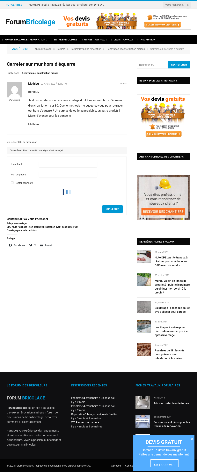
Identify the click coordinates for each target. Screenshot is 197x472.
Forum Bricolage (42, 48)
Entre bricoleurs (64, 39)
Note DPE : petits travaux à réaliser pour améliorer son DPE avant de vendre (68, 4)
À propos (116, 465)
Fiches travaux (93, 39)
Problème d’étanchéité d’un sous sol (92, 397)
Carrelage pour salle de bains (22, 230)
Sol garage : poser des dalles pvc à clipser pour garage (172, 309)
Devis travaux (122, 39)
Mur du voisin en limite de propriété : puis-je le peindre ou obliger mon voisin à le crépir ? (172, 286)
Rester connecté (24, 182)
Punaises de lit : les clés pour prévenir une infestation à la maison (169, 354)
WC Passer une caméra (85, 422)
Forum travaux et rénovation (23, 39)
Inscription (147, 39)
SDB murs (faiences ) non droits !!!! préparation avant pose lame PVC (42, 227)
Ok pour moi (164, 465)
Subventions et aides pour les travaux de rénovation (172, 424)
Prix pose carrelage (16, 223)
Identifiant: (17, 164)
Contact (129, 465)
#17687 (123, 83)
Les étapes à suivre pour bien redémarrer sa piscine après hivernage (171, 331)
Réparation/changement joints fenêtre (94, 414)
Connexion (112, 209)
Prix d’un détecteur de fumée (171, 403)
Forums (61, 48)
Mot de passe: (18, 174)
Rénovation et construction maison (126, 48)
